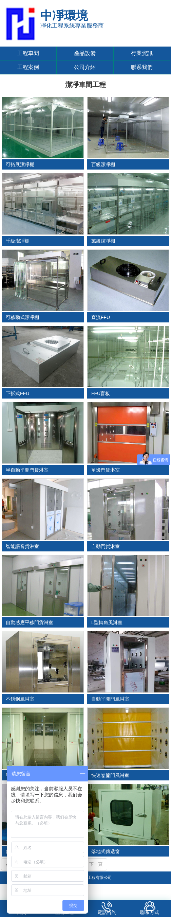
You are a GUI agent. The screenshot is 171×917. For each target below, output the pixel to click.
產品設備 (85, 53)
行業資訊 (142, 53)
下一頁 (95, 864)
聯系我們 (142, 67)
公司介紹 (85, 67)
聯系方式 (149, 912)
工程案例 (28, 67)
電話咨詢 (106, 912)
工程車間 (28, 53)
